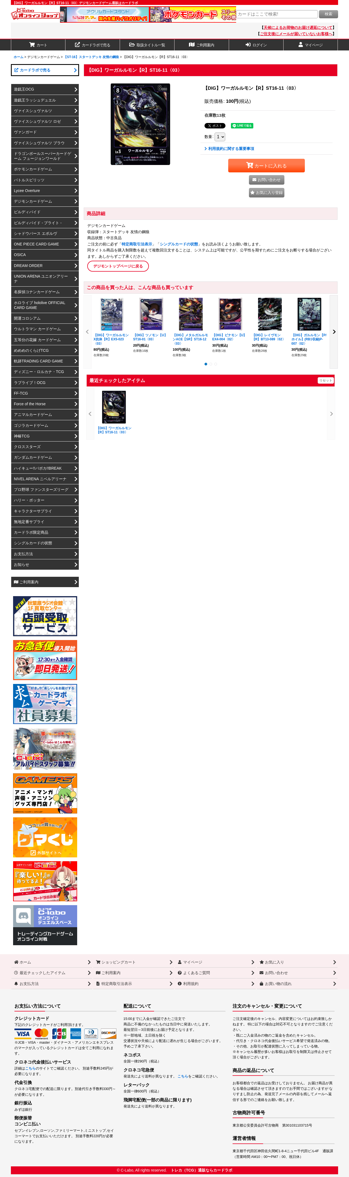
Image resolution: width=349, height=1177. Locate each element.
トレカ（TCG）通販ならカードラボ (201, 1170)
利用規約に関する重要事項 (229, 148)
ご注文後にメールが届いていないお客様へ (296, 34)
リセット (325, 380)
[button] (147, 44)
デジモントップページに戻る (118, 266)
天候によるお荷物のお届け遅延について (298, 27)
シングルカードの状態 (179, 244)
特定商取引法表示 (137, 244)
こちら (30, 1068)
